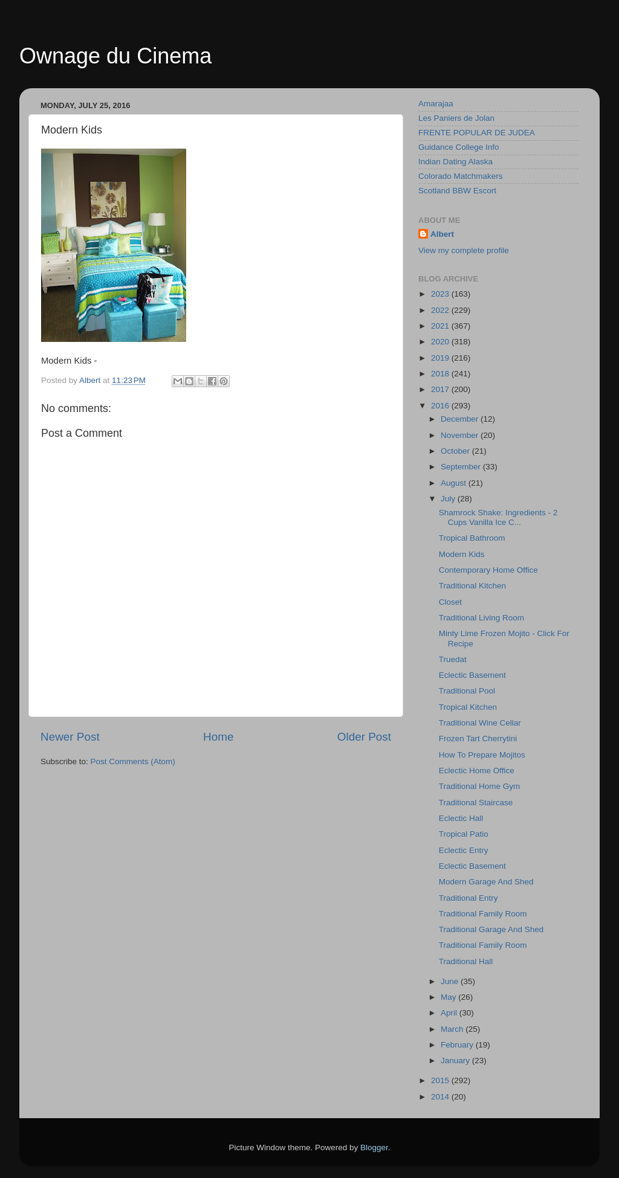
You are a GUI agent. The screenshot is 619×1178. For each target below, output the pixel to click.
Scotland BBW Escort (457, 190)
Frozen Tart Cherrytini (478, 738)
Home (218, 736)
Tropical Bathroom (472, 537)
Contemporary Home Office (488, 570)
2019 (441, 357)
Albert (442, 234)
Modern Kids (462, 554)
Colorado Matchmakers (460, 176)
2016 (441, 405)
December (461, 418)
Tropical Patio (463, 833)
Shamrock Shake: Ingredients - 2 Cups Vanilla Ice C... (498, 517)
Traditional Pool (467, 690)
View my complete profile (463, 250)
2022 (441, 310)
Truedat (453, 659)
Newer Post (70, 736)
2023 (441, 293)
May (449, 997)
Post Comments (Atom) (133, 761)
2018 (441, 373)
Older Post (364, 736)
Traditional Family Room (483, 913)
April (450, 1012)
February (458, 1044)
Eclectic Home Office (476, 770)
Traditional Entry (468, 898)
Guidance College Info (458, 147)
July (449, 498)
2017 (441, 389)
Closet (450, 602)
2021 (441, 325)
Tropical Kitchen (468, 707)
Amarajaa (435, 103)
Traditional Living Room (481, 617)
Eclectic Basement (472, 675)
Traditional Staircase (476, 802)
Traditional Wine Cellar (480, 722)
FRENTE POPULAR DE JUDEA (476, 132)
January (456, 1060)
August (454, 483)
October (456, 450)
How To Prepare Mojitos (482, 754)
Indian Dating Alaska (455, 161)
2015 (441, 1080)
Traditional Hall (466, 961)
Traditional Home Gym (479, 786)
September (462, 466)
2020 (441, 341)
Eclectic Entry (463, 850)
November (461, 435)
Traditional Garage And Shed (491, 929)
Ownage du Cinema (115, 55)
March (453, 1029)
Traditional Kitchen (472, 585)
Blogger (374, 1147)
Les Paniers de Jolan (456, 118)
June (451, 981)
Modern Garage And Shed (486, 881)
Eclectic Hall (461, 818)
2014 (441, 1096)
